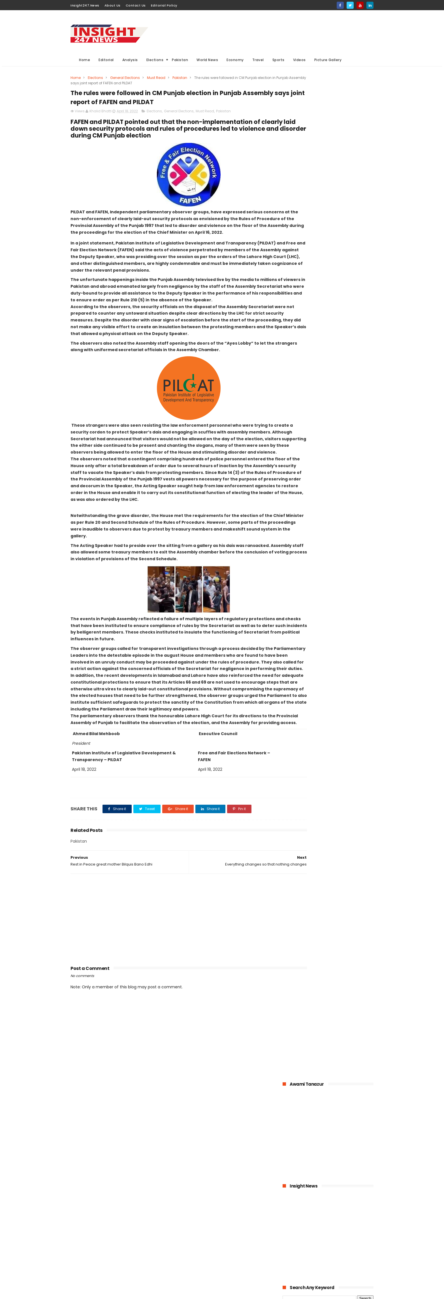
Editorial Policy (164, 5)
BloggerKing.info (121, 1292)
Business (185, 1231)
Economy (235, 59)
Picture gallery (189, 1273)
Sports (278, 59)
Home (84, 59)
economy (221, 1231)
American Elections (226, 1252)
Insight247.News (85, 5)
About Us (112, 5)
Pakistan (180, 59)
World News (207, 59)
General (184, 1252)
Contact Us (136, 5)
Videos (299, 59)
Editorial (106, 59)
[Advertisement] (270, 31)
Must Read (156, 77)
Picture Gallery (328, 59)
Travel (258, 59)
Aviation (214, 1263)
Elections (155, 59)
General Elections (125, 77)
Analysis (130, 59)
